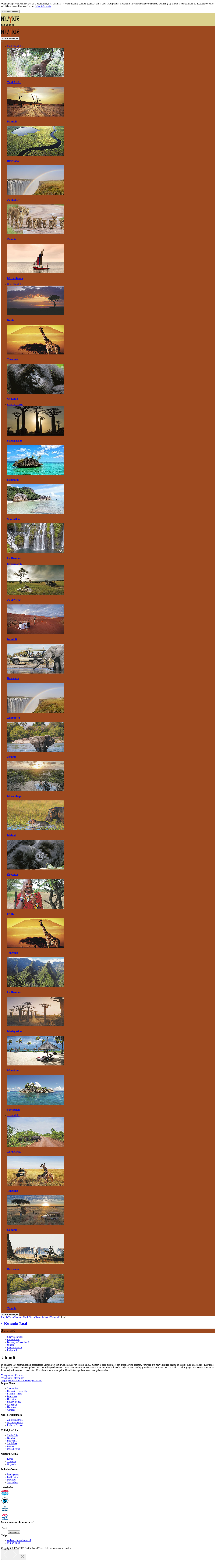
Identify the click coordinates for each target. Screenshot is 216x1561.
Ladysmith (12, 1350)
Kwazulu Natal (42, 1317)
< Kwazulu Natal (14, 1323)
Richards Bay (13, 1339)
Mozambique (13, 1448)
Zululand (55, 1317)
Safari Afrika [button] (13, 1115)
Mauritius (11, 1479)
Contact (11, 1409)
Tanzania (11, 1461)
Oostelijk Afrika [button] (15, 284)
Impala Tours (7, 1317)
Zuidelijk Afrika (15, 1420)
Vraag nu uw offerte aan (12, 1375)
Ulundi (10, 1345)
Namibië (11, 1438)
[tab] (108, 1331)
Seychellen (12, 1482)
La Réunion (12, 1477)
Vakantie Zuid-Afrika (24, 1317)
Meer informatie (43, 6)
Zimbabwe (12, 1443)
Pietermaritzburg (15, 1347)
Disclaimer (12, 1399)
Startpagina (12, 1388)
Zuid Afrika (12, 1435)
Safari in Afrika (14, 1393)
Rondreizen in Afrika (17, 1391)
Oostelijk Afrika (15, 1422)
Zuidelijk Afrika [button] (15, 46)
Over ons (11, 1407)
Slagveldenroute (15, 1337)
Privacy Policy (14, 1401)
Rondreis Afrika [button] (14, 564)
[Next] (14, 1555)
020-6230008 (13, 1543)
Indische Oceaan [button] (15, 404)
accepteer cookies (10, 12)
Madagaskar (13, 1474)
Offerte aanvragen (10, 38)
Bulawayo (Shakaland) (18, 1342)
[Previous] (5, 1555)
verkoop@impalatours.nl (19, 1540)
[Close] (22, 1557)
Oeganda (11, 1464)
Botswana (12, 1440)
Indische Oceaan (15, 1425)
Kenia (10, 1459)
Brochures (12, 1396)
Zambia (10, 1446)
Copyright (12, 1404)
